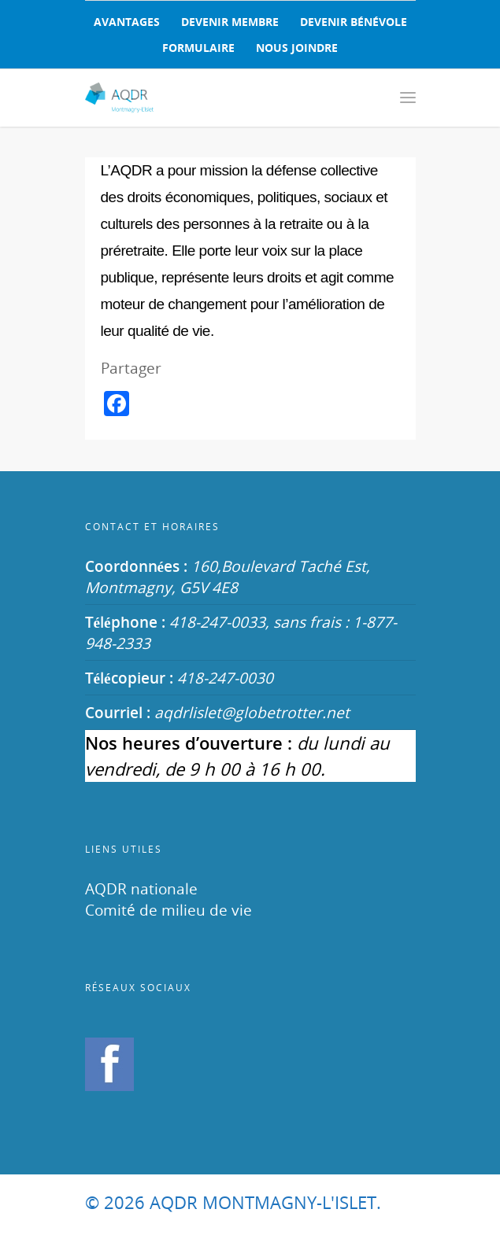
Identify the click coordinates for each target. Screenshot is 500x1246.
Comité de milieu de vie (168, 909)
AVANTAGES (127, 21)
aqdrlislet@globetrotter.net (252, 712)
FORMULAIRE (198, 47)
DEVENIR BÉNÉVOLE (353, 21)
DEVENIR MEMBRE (230, 21)
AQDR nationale (141, 888)
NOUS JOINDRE (297, 47)
